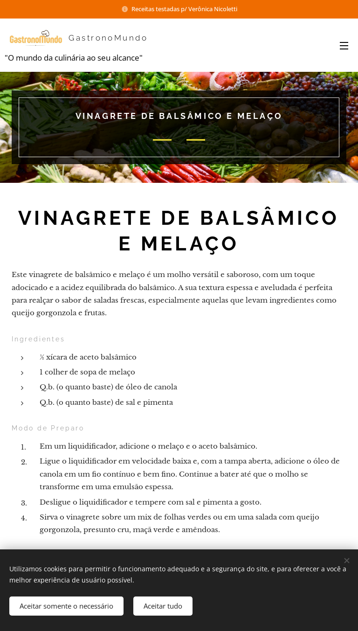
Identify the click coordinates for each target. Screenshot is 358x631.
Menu (344, 45)
